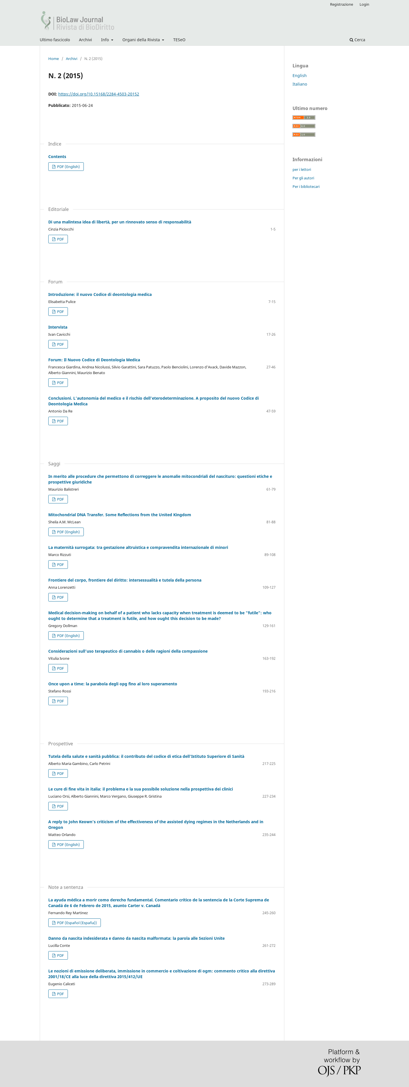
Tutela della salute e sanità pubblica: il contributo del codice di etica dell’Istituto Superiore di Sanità (146, 756)
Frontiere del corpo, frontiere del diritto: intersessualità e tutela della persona (124, 580)
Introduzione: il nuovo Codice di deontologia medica (100, 294)
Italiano (300, 84)
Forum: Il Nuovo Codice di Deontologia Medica (94, 359)
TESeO (179, 39)
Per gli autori (303, 178)
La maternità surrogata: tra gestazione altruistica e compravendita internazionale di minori (138, 547)
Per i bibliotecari (306, 186)
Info (105, 39)
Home (53, 58)
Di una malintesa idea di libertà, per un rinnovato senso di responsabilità (119, 222)
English (300, 75)
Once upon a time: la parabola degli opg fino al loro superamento (112, 683)
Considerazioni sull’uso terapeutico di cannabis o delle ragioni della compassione (128, 651)
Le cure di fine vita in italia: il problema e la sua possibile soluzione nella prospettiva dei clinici (140, 789)
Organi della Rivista (141, 39)
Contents (57, 156)
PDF (60, 239)
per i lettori (302, 169)
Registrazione (341, 4)
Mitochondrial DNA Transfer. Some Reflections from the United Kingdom (119, 514)
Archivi (85, 39)
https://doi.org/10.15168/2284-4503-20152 (98, 94)
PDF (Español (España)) (76, 922)
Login (364, 4)
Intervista (57, 327)
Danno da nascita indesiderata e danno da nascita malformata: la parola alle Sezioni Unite (136, 938)
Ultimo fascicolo (55, 39)
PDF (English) (68, 166)
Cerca (357, 39)
